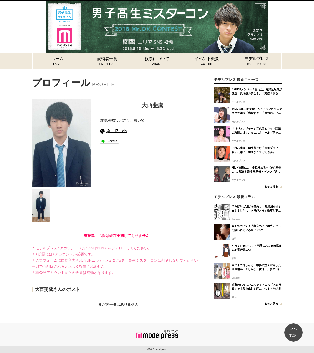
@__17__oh (113, 131)
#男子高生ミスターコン (138, 260)
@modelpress (93, 248)
